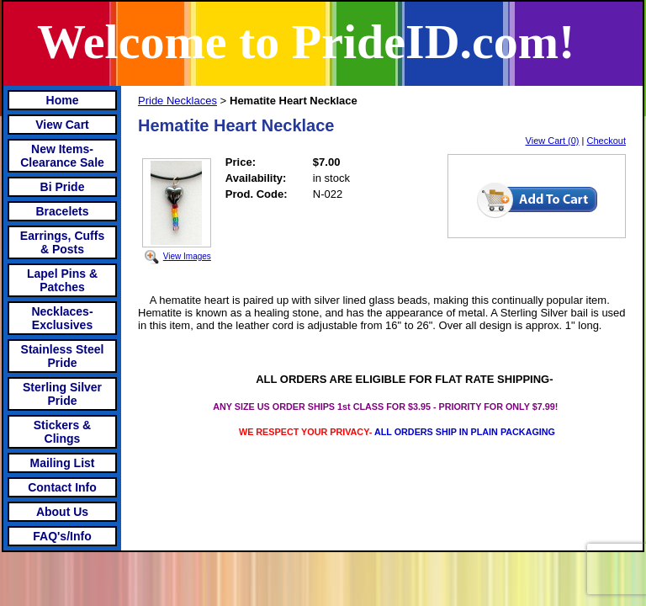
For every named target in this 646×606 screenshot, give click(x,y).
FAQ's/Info (62, 536)
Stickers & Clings (62, 431)
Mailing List (62, 463)
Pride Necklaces (177, 100)
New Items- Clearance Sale (62, 155)
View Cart (62, 124)
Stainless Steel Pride (62, 356)
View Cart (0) (553, 141)
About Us (62, 511)
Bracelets (61, 211)
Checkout (606, 141)
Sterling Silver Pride (62, 393)
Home (62, 100)
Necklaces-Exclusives (62, 318)
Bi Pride (62, 187)
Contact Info (62, 487)
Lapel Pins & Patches (62, 280)
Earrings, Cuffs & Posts (62, 242)
